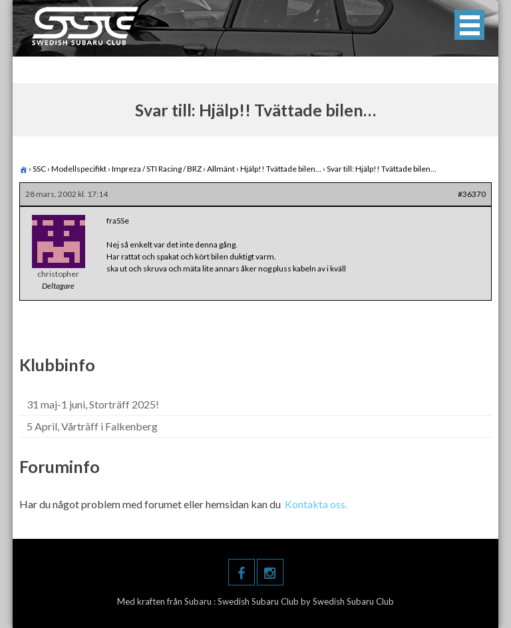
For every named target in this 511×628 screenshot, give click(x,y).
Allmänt (221, 169)
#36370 (472, 194)
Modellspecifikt (78, 169)
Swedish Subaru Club (259, 601)
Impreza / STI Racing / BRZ (157, 169)
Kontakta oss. (316, 504)
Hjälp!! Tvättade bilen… (280, 169)
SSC (39, 169)
